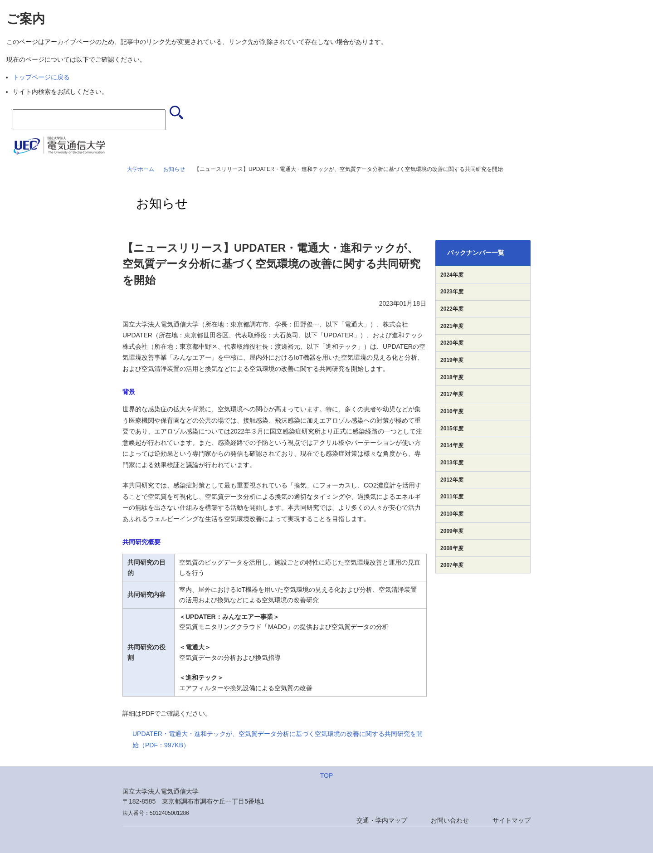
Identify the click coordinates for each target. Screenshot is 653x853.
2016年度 (451, 411)
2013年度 (451, 462)
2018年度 (451, 377)
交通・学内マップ (381, 820)
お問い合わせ (450, 820)
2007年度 (451, 565)
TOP (326, 775)
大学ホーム (140, 169)
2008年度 (451, 548)
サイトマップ (511, 820)
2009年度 (451, 531)
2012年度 (451, 480)
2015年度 (451, 428)
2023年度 (451, 291)
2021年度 (451, 326)
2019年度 (451, 360)
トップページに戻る (41, 77)
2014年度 (451, 445)
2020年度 (451, 343)
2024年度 (451, 275)
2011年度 (451, 496)
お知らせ (174, 169)
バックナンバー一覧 (475, 252)
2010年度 (451, 514)
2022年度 (451, 309)
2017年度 (451, 394)
